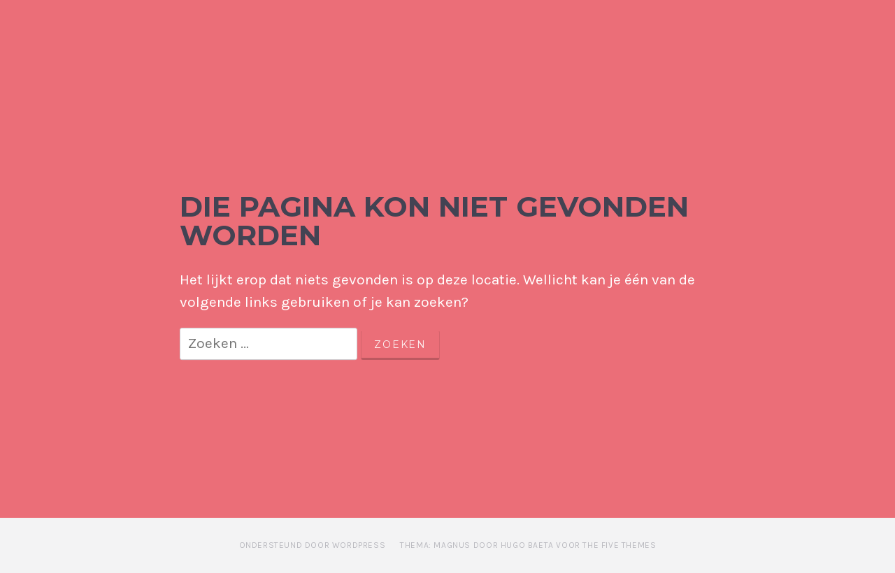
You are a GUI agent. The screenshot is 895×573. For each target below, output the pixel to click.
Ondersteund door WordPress (312, 545)
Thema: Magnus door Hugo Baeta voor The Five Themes (528, 545)
